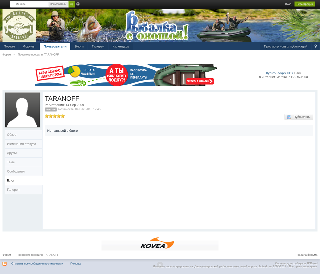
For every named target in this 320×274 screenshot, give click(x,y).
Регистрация (305, 4)
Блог (11, 180)
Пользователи (55, 46)
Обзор (11, 134)
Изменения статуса (21, 144)
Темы (11, 162)
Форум (6, 254)
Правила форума (307, 254)
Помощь (75, 263)
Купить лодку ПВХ (280, 73)
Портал (9, 46)
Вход (288, 4)
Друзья (12, 153)
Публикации (298, 117)
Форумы (29, 46)
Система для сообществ (290, 263)
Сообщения (16, 171)
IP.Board (312, 263)
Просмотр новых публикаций (286, 46)
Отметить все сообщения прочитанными (37, 263)
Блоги (79, 46)
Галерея (98, 46)
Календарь (120, 46)
